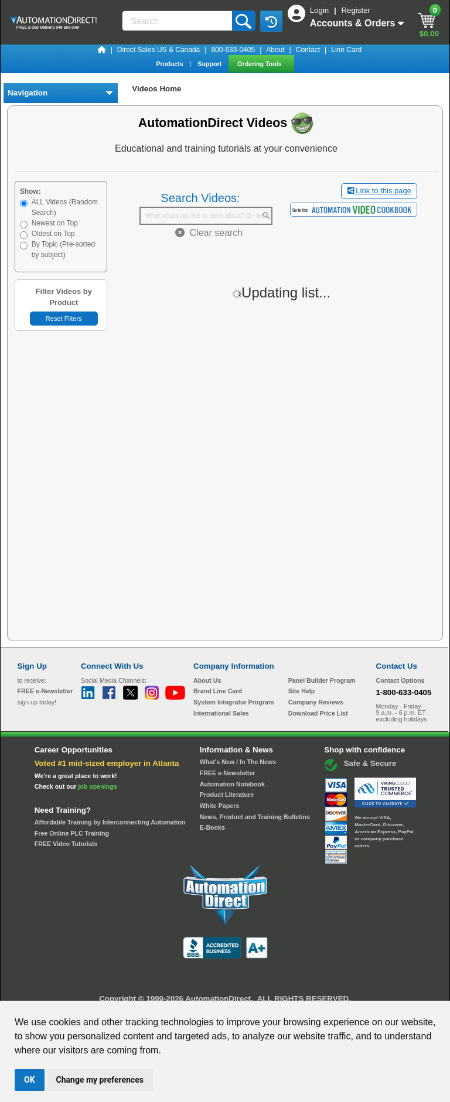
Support (210, 63)
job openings (97, 786)
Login (320, 10)
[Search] (178, 21)
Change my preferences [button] (100, 1079)
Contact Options (400, 680)
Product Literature (227, 794)
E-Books (212, 827)
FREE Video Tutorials (66, 843)
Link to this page (379, 190)
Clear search (209, 233)
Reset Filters (64, 318)
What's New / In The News (238, 761)
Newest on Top (55, 223)
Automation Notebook (232, 784)
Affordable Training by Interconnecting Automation (110, 822)
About (275, 50)
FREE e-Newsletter (227, 772)
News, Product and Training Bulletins (255, 816)
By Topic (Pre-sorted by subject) (64, 249)
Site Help (301, 690)
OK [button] (29, 1079)
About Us (207, 680)
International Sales (221, 713)
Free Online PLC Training (72, 833)
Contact (308, 50)
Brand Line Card (217, 690)
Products (170, 63)
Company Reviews (315, 702)
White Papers (220, 805)
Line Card (346, 50)
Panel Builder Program (322, 680)
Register (355, 10)
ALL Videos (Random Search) (65, 207)
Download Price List (318, 713)
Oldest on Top (53, 234)
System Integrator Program (233, 702)
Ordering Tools (260, 63)
